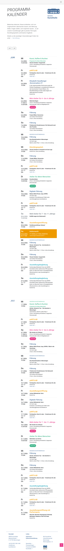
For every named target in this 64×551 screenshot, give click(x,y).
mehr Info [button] (32, 186)
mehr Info (32, 107)
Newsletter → (29, 543)
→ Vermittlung (15, 38)
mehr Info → (33, 76)
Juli (14, 48)
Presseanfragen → (30, 545)
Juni (10, 48)
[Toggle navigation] (61, 2)
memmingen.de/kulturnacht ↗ (37, 235)
